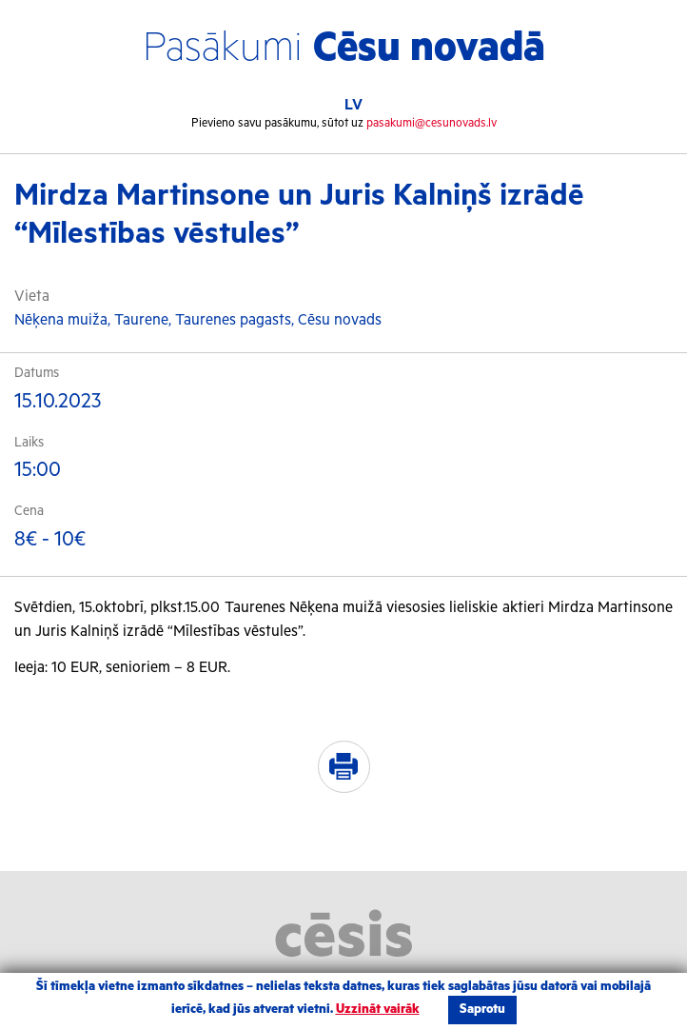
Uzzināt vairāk (378, 1009)
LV (353, 105)
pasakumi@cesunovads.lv (431, 123)
